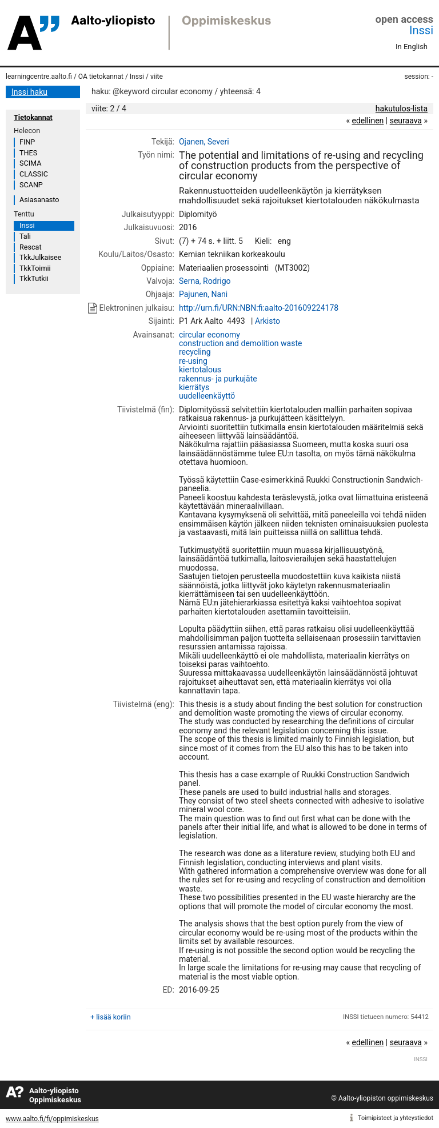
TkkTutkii (34, 278)
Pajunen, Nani (203, 294)
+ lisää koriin (110, 1017)
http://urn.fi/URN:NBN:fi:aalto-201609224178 (258, 307)
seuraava (406, 120)
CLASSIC (33, 174)
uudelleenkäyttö (207, 395)
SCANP (31, 184)
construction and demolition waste (240, 343)
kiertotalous (200, 369)
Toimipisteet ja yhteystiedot (395, 1118)
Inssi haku (29, 92)
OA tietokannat (100, 77)
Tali (25, 236)
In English (412, 46)
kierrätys (194, 387)
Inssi (421, 30)
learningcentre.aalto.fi (39, 77)
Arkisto (267, 321)
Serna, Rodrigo (205, 281)
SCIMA (30, 163)
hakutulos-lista (402, 108)
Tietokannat (33, 117)
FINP (27, 142)
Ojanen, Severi (204, 141)
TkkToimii (35, 268)
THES (28, 152)
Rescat (30, 247)
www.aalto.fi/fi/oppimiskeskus (52, 1119)
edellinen (368, 120)
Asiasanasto (39, 199)
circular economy (209, 334)
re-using (193, 361)
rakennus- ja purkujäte (218, 378)
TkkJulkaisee (40, 257)
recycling (195, 351)
